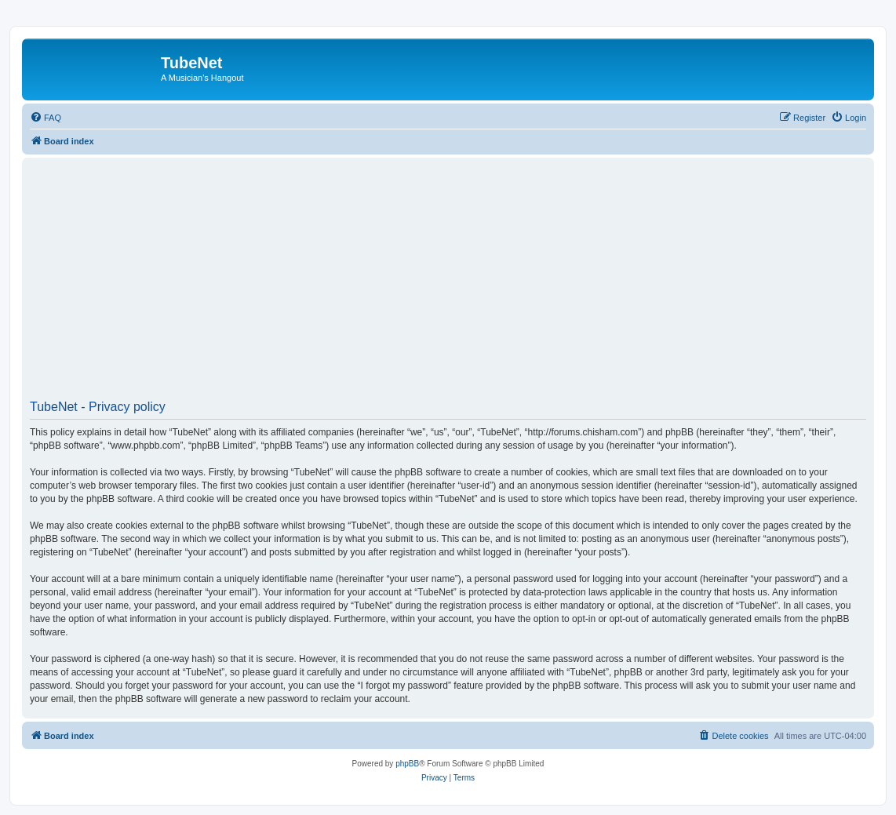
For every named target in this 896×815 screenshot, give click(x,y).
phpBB (407, 763)
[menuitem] (45, 117)
